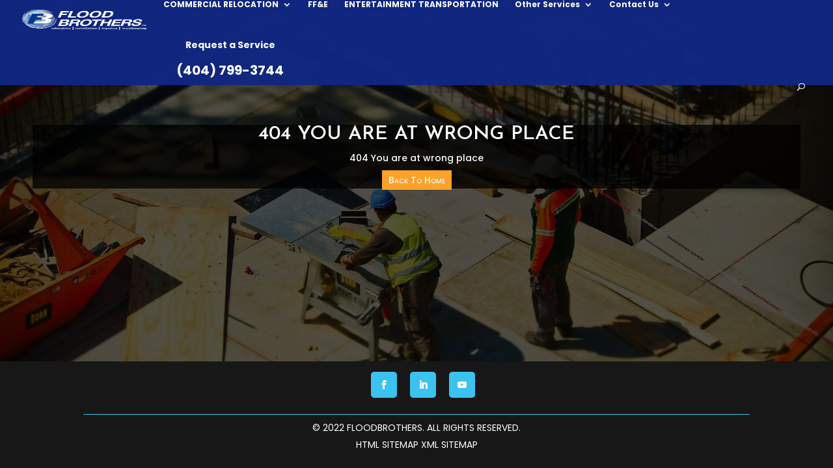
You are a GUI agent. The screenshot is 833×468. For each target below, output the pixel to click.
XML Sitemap (449, 444)
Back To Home (417, 180)
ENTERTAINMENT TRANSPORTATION (386, 63)
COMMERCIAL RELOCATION (185, 63)
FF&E (283, 63)
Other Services (512, 63)
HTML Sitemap (387, 444)
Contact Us (598, 63)
